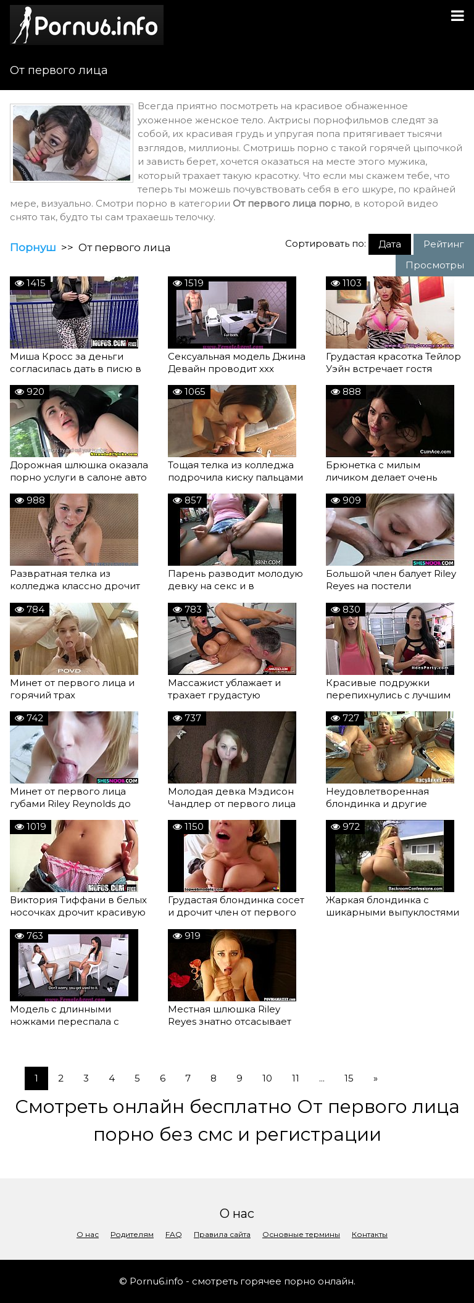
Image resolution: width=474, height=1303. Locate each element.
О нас (88, 1234)
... (322, 1078)
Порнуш (33, 247)
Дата (389, 244)
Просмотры (434, 265)
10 (267, 1078)
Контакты (370, 1234)
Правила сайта (222, 1234)
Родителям (132, 1234)
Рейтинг (443, 244)
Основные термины (301, 1234)
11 (295, 1078)
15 (349, 1078)
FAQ (173, 1234)
